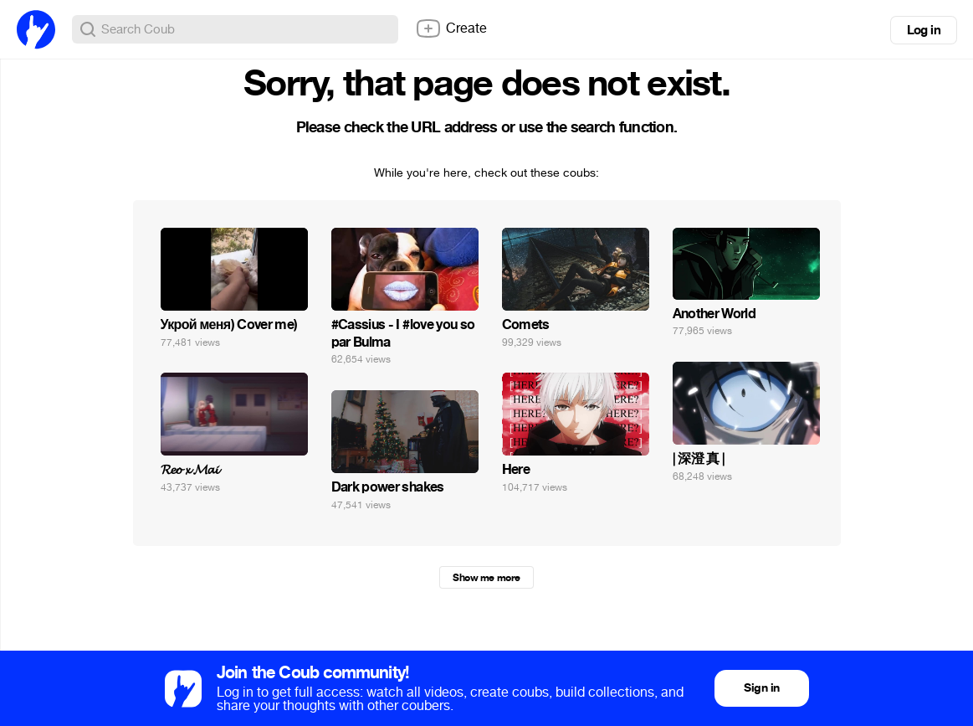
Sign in (761, 688)
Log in (923, 30)
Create (451, 28)
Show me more (486, 577)
